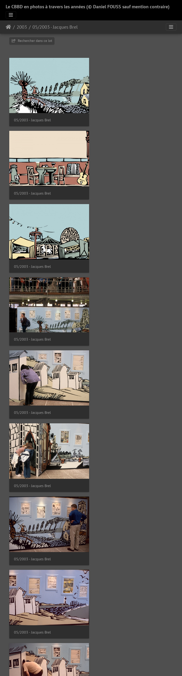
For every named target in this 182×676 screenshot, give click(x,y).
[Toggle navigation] (11, 14)
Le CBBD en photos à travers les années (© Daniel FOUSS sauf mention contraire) (88, 7)
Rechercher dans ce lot (32, 40)
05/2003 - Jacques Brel (55, 27)
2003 (22, 27)
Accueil (8, 27)
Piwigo (101, 666)
